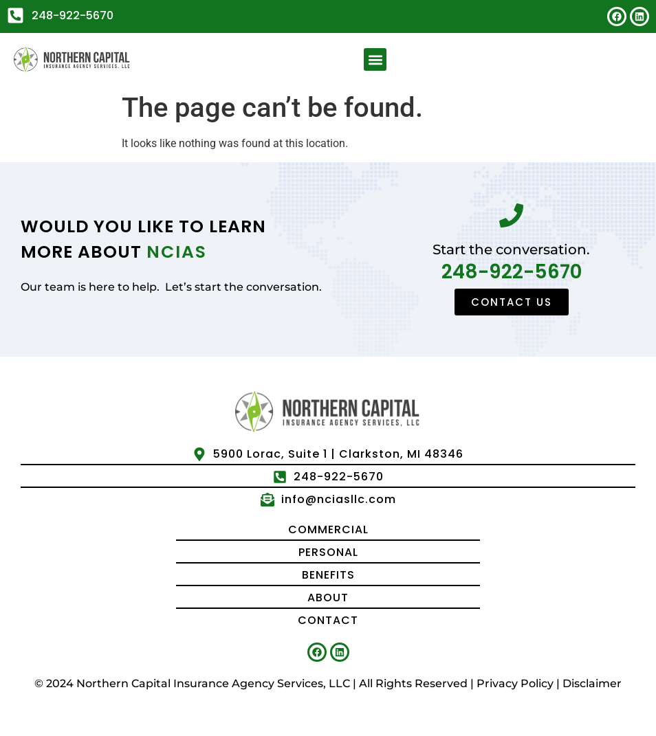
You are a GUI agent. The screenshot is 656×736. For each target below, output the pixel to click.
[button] (375, 59)
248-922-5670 (511, 271)
